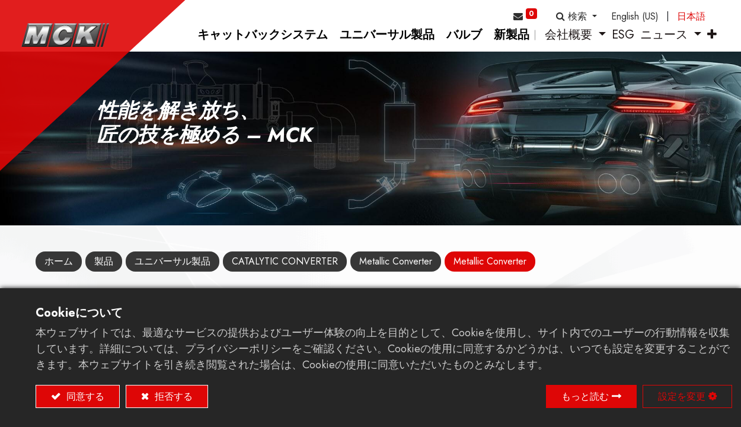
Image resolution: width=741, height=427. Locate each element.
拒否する (172, 396)
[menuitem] (248, 45)
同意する (83, 396)
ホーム (58, 271)
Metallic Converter (395, 271)
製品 (103, 271)
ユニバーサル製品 (172, 271)
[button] (576, 16)
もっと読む (585, 396)
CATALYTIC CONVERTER (285, 271)
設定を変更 (681, 396)
